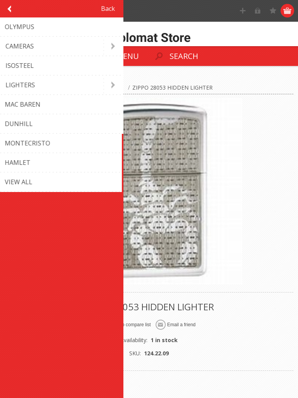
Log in (258, 10)
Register (242, 10)
